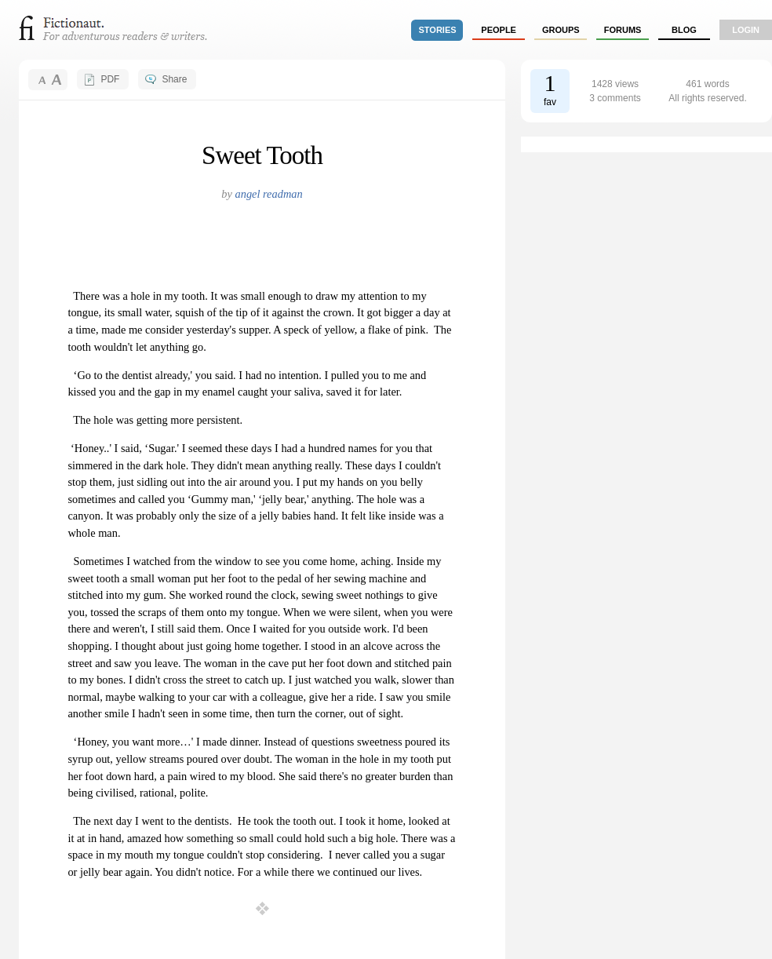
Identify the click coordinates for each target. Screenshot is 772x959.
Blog (684, 30)
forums (623, 30)
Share (174, 79)
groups (561, 30)
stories (438, 30)
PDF (109, 79)
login (745, 30)
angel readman (268, 194)
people (498, 30)
